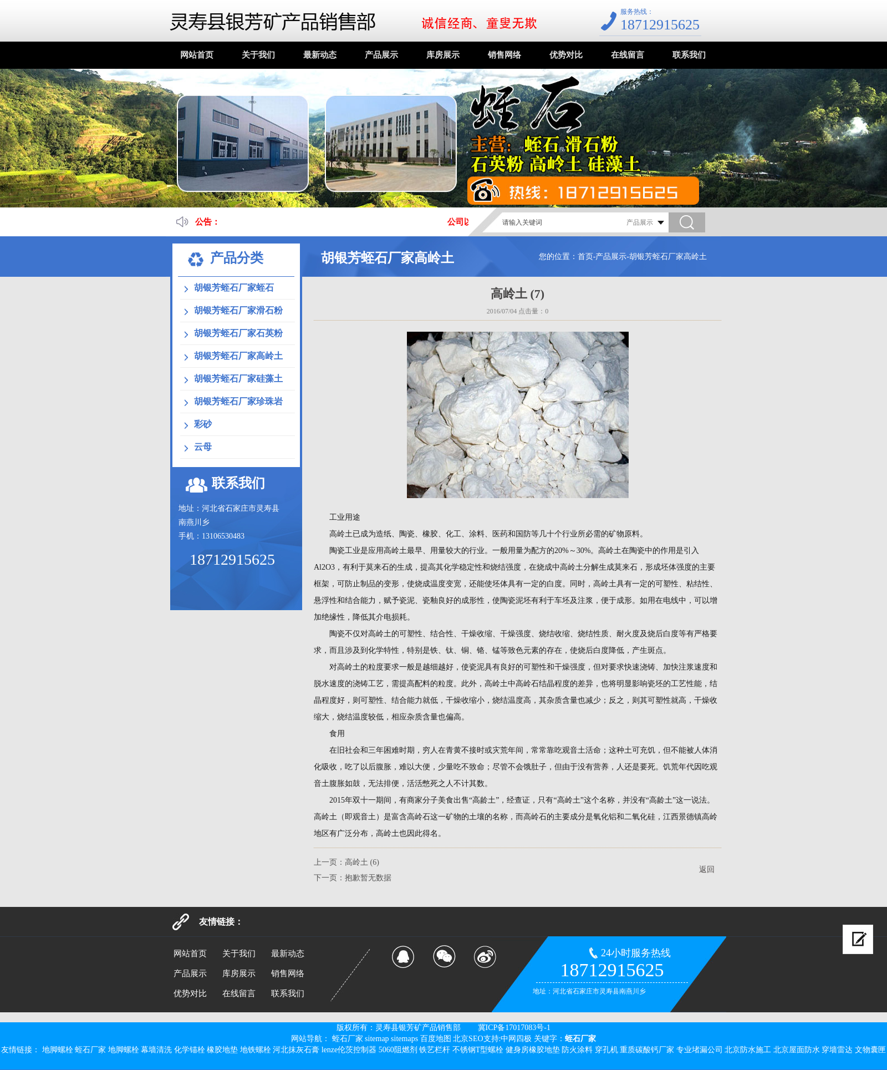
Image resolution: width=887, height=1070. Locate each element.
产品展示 (381, 54)
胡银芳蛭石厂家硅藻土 (238, 378)
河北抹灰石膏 (296, 1050)
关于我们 (258, 54)
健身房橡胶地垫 (533, 1050)
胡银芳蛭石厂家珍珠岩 (238, 401)
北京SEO (468, 1038)
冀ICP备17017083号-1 (514, 1027)
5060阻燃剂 (398, 1050)
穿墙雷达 (837, 1050)
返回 (707, 869)
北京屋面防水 (796, 1050)
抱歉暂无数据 (368, 878)
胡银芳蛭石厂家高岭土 (668, 256)
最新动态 (320, 54)
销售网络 (504, 54)
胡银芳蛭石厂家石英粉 (238, 333)
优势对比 (566, 54)
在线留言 (627, 54)
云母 (203, 447)
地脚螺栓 (57, 1050)
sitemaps (404, 1038)
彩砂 (203, 424)
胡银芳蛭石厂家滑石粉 (238, 310)
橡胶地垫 (222, 1050)
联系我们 (689, 54)
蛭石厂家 (347, 1038)
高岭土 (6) (362, 862)
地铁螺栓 (255, 1050)
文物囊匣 (870, 1050)
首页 (585, 256)
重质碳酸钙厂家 (647, 1050)
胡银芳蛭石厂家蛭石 (234, 287)
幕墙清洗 (156, 1050)
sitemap (377, 1038)
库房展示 (443, 54)
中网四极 (516, 1038)
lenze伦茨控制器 (349, 1050)
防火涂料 (577, 1050)
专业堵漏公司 (699, 1050)
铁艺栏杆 (434, 1050)
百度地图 (435, 1038)
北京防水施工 (748, 1050)
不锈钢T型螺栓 (478, 1050)
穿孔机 (606, 1050)
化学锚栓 (189, 1050)
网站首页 (196, 54)
